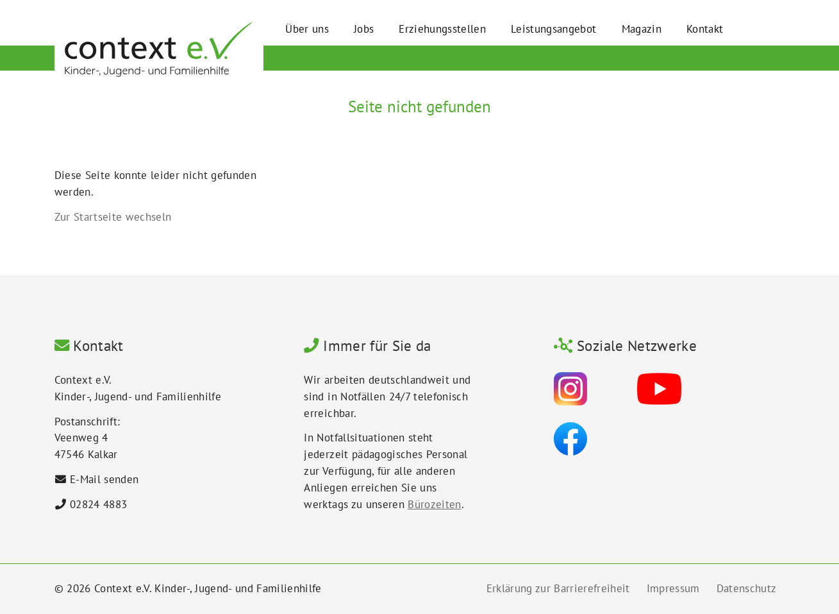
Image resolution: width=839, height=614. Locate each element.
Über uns (307, 28)
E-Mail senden (104, 479)
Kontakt (704, 28)
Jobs (364, 28)
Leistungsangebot (553, 28)
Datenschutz (747, 588)
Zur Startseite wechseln (113, 217)
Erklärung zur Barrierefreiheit (558, 588)
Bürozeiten (434, 504)
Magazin (641, 28)
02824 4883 (98, 504)
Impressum (673, 588)
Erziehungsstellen (442, 28)
